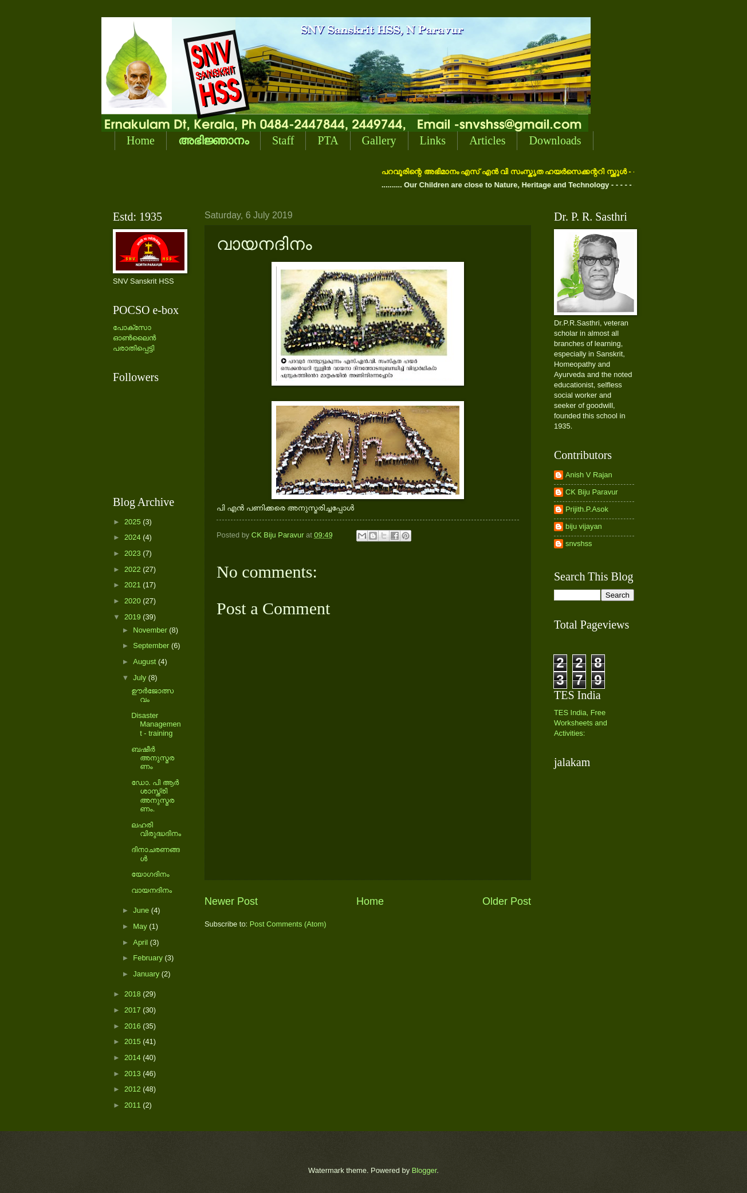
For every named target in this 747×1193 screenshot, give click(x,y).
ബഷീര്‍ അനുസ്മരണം (152, 758)
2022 (133, 569)
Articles (487, 140)
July (140, 677)
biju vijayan (583, 526)
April (141, 942)
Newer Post (231, 901)
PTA (327, 140)
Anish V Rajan (588, 474)
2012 (133, 1089)
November (151, 630)
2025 (133, 521)
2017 (133, 1010)
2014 (133, 1057)
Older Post (506, 901)
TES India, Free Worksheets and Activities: (580, 722)
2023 (133, 553)
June (142, 910)
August (145, 661)
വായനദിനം (151, 890)
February (148, 957)
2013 (133, 1073)
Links (433, 140)
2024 (133, 537)
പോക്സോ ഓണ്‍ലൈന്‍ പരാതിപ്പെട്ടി (134, 337)
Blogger (424, 1170)
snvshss (578, 543)
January (147, 974)
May (141, 926)
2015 (133, 1041)
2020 (133, 600)
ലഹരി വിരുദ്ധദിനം (156, 829)
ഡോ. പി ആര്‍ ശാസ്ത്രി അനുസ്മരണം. (155, 795)
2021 (133, 584)
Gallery (379, 140)
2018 (133, 994)
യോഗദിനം (150, 874)
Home (141, 140)
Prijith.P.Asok (586, 509)
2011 (133, 1105)
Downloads (555, 140)
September (152, 645)
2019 (133, 617)
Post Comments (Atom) (288, 924)
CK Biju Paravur (591, 492)
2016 (133, 1026)
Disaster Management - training (156, 724)
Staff (283, 140)
